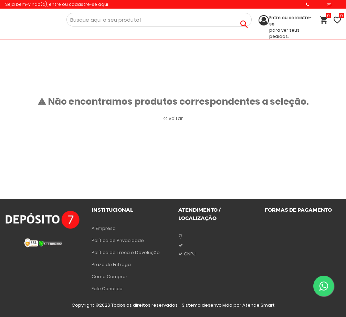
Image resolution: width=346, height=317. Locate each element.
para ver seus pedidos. (290, 27)
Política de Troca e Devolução (126, 252)
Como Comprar (109, 276)
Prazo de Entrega (111, 264)
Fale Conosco (107, 288)
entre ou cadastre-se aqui (78, 4)
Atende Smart (258, 305)
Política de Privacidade (118, 240)
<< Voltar (173, 118)
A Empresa (104, 228)
